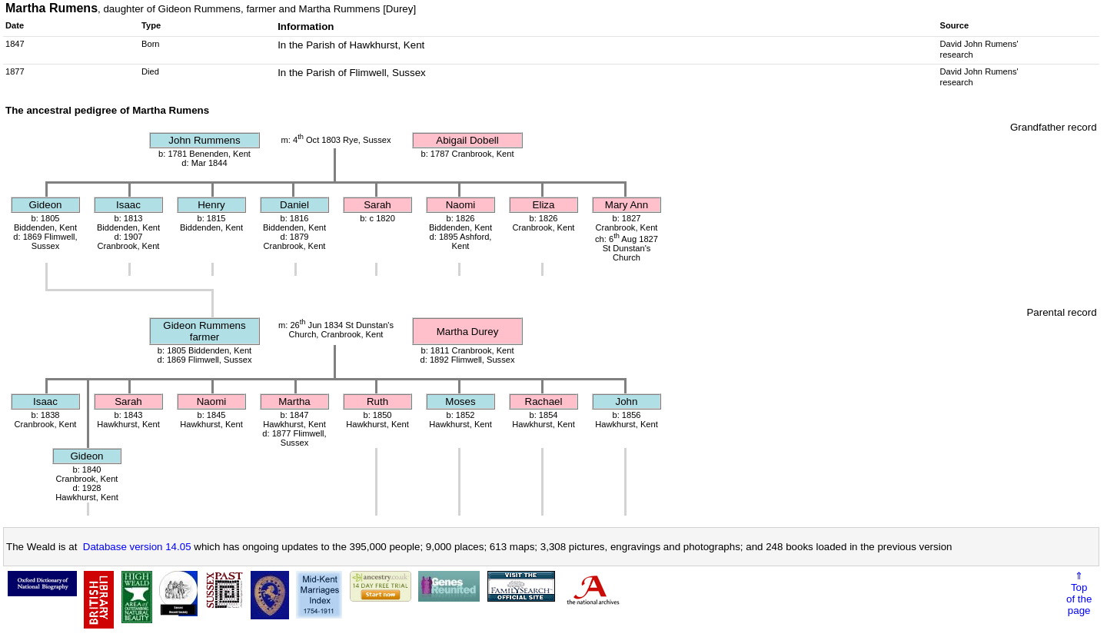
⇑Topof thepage (1079, 593)
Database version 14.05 (137, 546)
